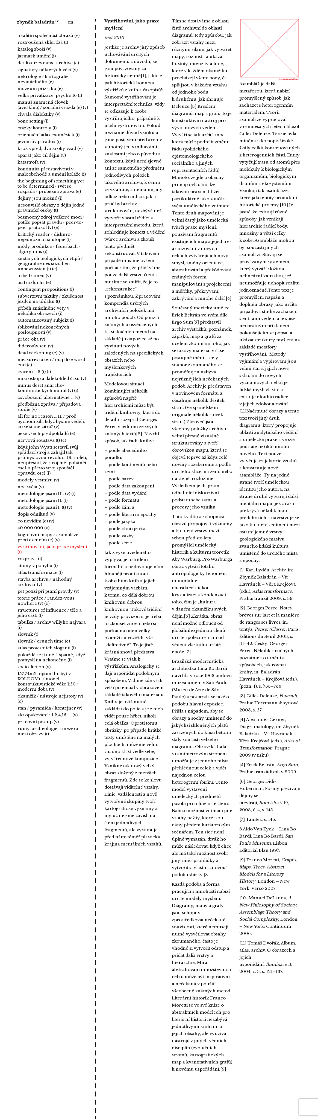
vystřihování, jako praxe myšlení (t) (52, 549)
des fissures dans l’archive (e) (48, 62)
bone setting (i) (32, 121)
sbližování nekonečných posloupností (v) (43, 329)
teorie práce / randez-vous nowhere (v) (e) (45, 600)
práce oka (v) (31, 339)
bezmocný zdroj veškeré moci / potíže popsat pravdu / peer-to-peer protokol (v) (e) (50, 222)
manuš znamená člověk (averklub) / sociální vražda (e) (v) (52, 105)
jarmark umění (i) (36, 56)
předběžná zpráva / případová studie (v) (49, 407)
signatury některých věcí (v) (47, 69)
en (70, 22)
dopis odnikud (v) (36, 514)
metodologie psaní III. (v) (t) (46, 493)
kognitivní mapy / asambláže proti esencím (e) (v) (47, 537)
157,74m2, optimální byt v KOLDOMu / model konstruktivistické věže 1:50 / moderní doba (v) (47, 681)
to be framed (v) (34, 275)
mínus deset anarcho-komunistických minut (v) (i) (47, 388)
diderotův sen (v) (35, 345)
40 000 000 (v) (33, 527)
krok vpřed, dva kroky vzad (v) (50, 148)
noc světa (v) (30, 486)
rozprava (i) (29, 558)
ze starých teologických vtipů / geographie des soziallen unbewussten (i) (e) (50, 263)
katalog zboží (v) (34, 49)
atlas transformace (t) (40, 572)
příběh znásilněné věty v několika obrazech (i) (43, 311)
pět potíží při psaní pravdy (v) (48, 591)
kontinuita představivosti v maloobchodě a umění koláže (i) (51, 171)
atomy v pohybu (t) (37, 565)
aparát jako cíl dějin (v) (41, 155)
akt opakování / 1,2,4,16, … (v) (47, 714)
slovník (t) (27, 634)
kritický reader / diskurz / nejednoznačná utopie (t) (45, 237)
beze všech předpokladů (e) (46, 433)
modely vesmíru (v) (38, 480)
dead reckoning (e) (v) (40, 352)
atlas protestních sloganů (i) (46, 647)
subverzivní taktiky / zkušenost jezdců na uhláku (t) (50, 298)
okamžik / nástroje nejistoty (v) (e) (50, 698)
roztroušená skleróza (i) (42, 42)
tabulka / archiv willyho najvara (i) (51, 625)
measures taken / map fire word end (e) (51, 362)
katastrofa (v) (31, 162)
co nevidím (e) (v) (35, 521)
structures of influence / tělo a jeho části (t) (49, 613)
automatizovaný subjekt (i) (45, 320)
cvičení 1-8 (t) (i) (34, 371)
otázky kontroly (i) (37, 127)
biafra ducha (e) (34, 282)
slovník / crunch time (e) (43, 641)
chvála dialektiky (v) (38, 114)
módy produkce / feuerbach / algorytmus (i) (49, 249)
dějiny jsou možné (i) (39, 198)
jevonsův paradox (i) (39, 141)
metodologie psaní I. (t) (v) (44, 507)
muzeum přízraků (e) (40, 88)
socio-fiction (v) (34, 666)
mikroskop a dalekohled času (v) (51, 378)
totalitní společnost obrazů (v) (48, 35)
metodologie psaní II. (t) (42, 500)
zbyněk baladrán (35, 22)
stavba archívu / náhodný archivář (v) (44, 582)
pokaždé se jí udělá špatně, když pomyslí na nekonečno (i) (51, 657)
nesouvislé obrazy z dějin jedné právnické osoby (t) (50, 207)
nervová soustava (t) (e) (41, 440)
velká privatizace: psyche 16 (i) (49, 95)
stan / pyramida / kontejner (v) (49, 708)
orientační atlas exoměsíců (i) (48, 134)
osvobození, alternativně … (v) (48, 397)
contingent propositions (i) (45, 289)
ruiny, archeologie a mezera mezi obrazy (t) (47, 731)
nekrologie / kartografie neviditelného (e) (43, 79)
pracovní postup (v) (38, 721)
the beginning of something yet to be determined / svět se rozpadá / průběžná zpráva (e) (50, 186)
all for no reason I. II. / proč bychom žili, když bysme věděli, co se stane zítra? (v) (51, 421)
